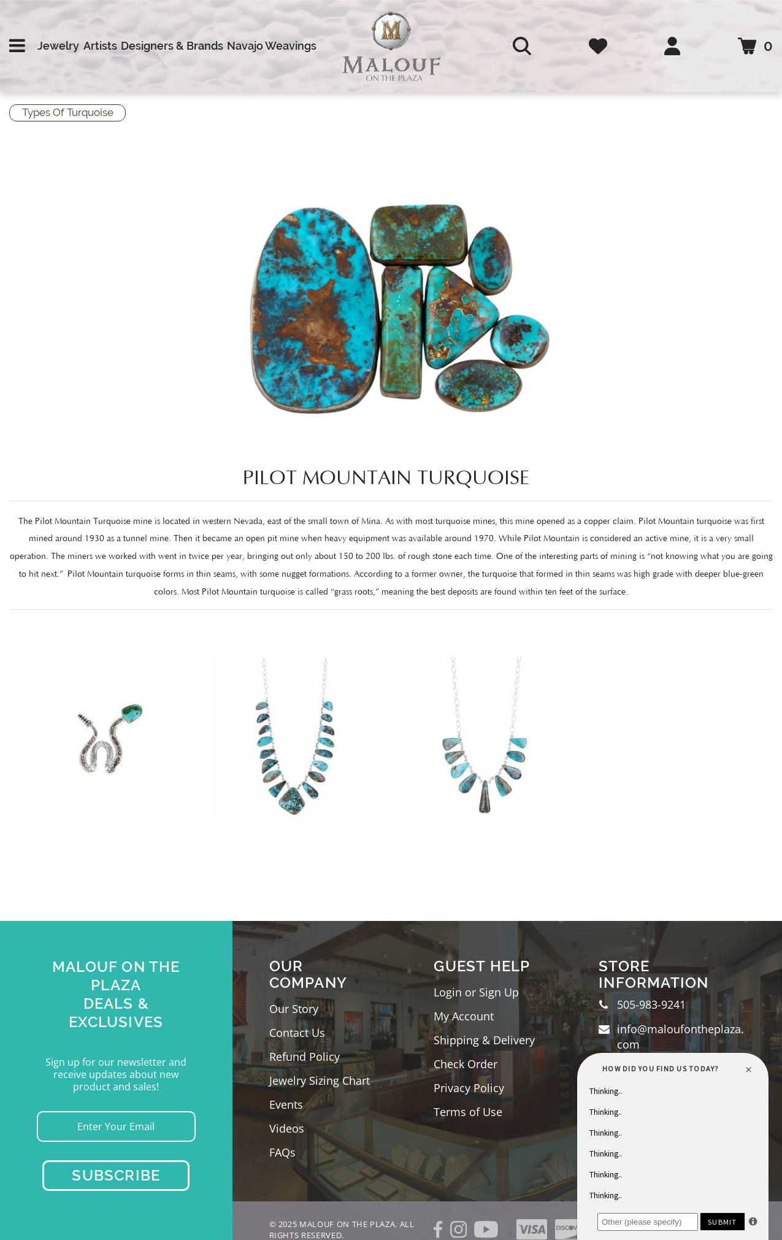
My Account (464, 1016)
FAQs (282, 1152)
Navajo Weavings (271, 45)
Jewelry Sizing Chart (319, 1080)
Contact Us (297, 1032)
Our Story (293, 1008)
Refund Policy (304, 1056)
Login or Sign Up (476, 992)
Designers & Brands (172, 45)
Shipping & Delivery (484, 1040)
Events (286, 1104)
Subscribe (116, 1175)
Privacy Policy (469, 1087)
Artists (100, 45)
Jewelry (58, 45)
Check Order (465, 1064)
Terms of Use (468, 1111)
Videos (286, 1128)
